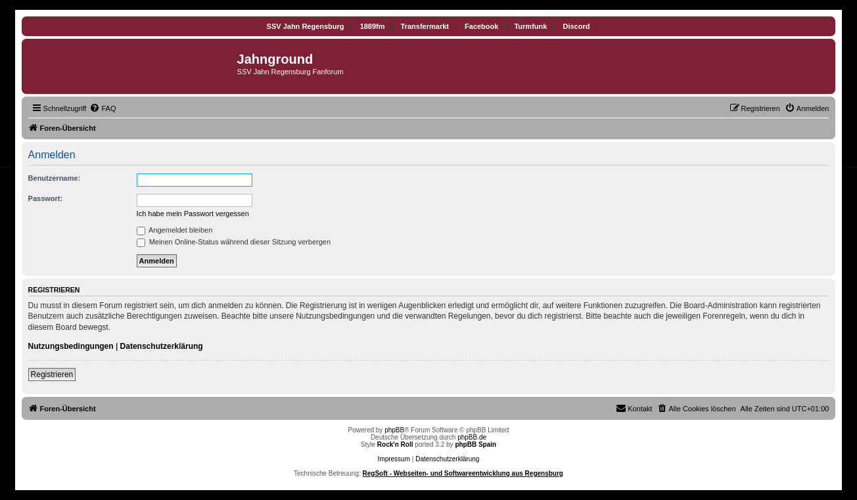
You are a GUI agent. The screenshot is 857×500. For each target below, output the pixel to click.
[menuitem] (102, 108)
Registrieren (52, 374)
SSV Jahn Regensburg (305, 26)
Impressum (394, 459)
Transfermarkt (425, 26)
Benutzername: (54, 178)
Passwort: (45, 198)
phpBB (394, 430)
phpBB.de (471, 437)
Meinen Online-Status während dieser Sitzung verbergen (234, 242)
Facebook (481, 26)
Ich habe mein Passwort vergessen (193, 213)
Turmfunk (530, 26)
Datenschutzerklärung (161, 346)
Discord (576, 26)
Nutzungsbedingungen (71, 346)
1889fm (372, 26)
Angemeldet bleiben (175, 230)
